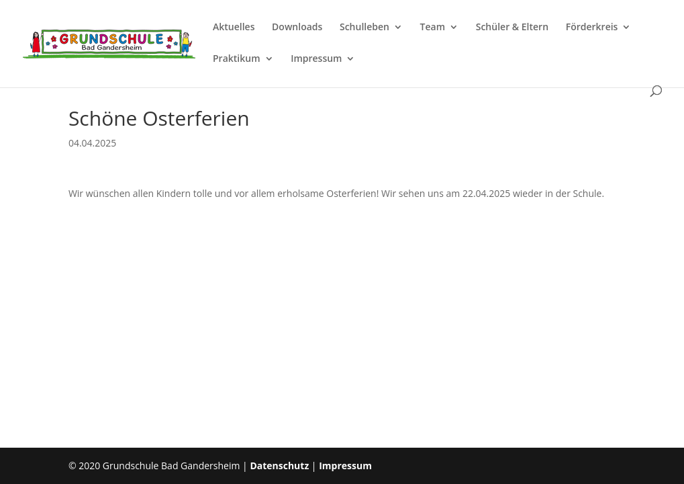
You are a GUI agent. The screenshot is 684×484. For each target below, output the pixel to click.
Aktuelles (233, 27)
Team (432, 27)
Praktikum (236, 59)
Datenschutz (279, 465)
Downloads (297, 27)
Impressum (316, 59)
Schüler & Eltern (512, 27)
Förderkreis (592, 27)
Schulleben (364, 27)
